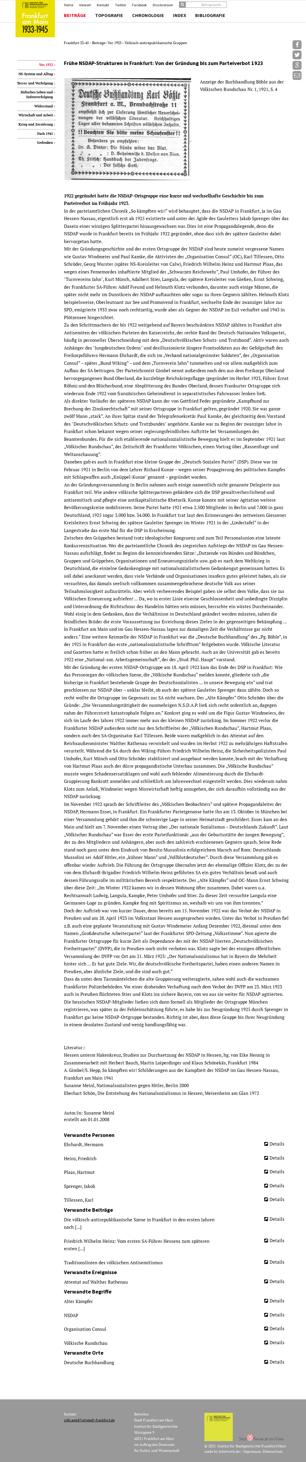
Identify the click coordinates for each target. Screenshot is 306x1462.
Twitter (120, 5)
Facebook (139, 5)
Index (179, 15)
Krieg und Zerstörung (36, 124)
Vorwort (85, 5)
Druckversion (163, 5)
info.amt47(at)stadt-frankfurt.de (89, 1420)
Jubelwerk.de (229, 1451)
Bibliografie (210, 15)
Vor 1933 (115, 43)
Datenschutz (273, 1451)
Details (277, 1144)
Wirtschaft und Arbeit (36, 115)
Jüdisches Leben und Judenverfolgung (37, 94)
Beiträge (75, 15)
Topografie (109, 15)
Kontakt (103, 5)
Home (68, 5)
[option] (176, 129)
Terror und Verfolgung (35, 83)
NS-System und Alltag (36, 74)
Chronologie (148, 15)
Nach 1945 (45, 134)
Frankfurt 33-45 (77, 43)
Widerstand (43, 106)
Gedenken (45, 142)
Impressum (252, 1451)
